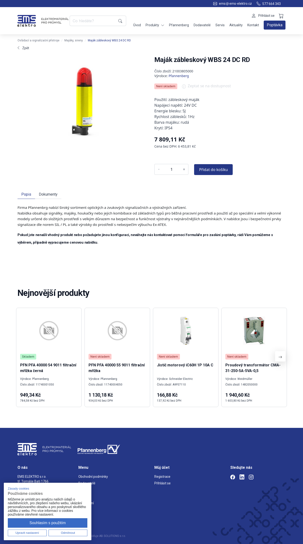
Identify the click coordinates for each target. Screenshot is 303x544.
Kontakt (253, 25)
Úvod (137, 25)
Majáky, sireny (73, 40)
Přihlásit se (162, 483)
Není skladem (165, 86)
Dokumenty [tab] (48, 194)
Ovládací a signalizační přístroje (38, 40)
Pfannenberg (179, 25)
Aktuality (236, 25)
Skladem (28, 356)
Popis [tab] (26, 194)
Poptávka (274, 25)
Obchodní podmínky (93, 476)
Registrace (162, 476)
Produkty (155, 25)
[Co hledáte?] (93, 21)
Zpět (23, 48)
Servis (220, 25)
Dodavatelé (202, 25)
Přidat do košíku (213, 169)
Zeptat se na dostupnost (206, 87)
